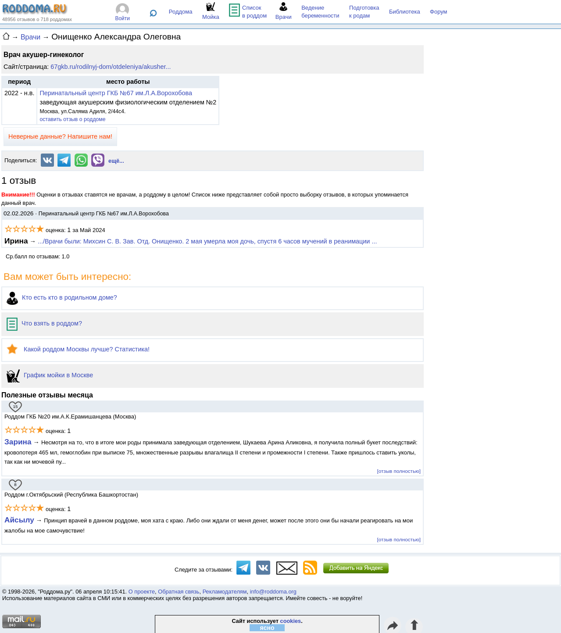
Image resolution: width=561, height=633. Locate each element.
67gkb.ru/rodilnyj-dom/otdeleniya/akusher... (110, 66)
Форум (438, 11)
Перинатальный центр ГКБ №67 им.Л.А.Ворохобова (115, 93)
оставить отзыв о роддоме (72, 119)
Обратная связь (178, 591)
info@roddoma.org (273, 591)
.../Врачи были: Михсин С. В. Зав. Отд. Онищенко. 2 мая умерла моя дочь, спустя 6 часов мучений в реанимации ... (207, 241)
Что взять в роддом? (44, 323)
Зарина (18, 441)
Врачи (30, 37)
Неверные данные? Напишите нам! (60, 136)
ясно (267, 627)
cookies (290, 621)
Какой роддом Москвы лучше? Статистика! (78, 349)
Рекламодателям (225, 591)
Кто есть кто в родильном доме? (62, 297)
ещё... (116, 160)
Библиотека (404, 11)
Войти (122, 18)
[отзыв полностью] (399, 471)
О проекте (142, 591)
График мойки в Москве (50, 375)
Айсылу (19, 519)
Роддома (181, 11)
